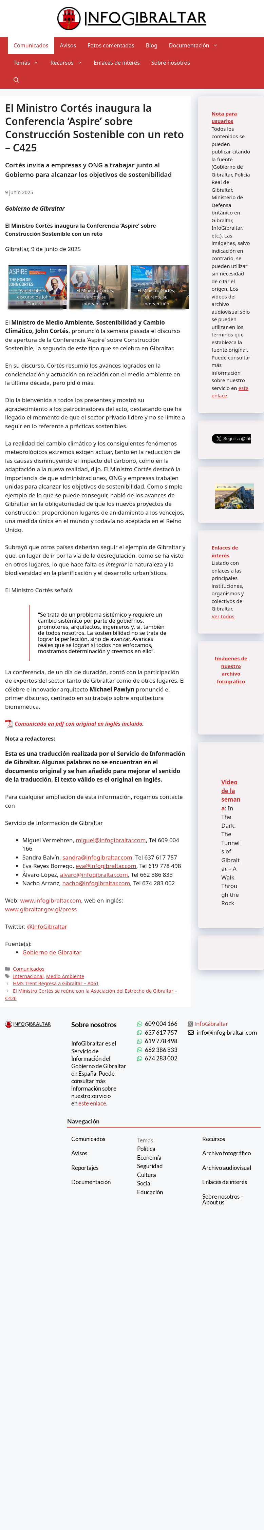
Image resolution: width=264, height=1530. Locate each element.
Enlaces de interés (117, 62)
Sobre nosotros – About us (223, 1199)
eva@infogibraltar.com (106, 866)
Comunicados (31, 45)
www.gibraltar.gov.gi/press (41, 909)
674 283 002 (161, 1058)
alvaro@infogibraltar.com (94, 874)
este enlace (92, 1103)
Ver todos (223, 616)
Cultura (146, 1174)
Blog (151, 45)
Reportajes (84, 1167)
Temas (29, 62)
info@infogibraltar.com (227, 1032)
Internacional (28, 976)
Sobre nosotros (170, 62)
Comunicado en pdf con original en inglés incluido (79, 723)
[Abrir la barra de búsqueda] (16, 80)
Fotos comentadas (111, 45)
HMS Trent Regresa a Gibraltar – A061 (56, 983)
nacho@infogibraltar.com (96, 883)
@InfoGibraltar (47, 926)
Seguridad (150, 1166)
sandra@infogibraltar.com (97, 857)
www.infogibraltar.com (50, 900)
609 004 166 (161, 1023)
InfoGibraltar (211, 1024)
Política (146, 1148)
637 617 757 (161, 1032)
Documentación (196, 45)
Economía (149, 1157)
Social (144, 1183)
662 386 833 (161, 1049)
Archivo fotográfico (226, 1153)
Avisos (68, 45)
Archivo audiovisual (226, 1167)
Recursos (69, 62)
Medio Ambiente (65, 976)
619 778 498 (161, 1041)
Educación (150, 1192)
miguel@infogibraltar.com (111, 840)
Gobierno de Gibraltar (51, 952)
